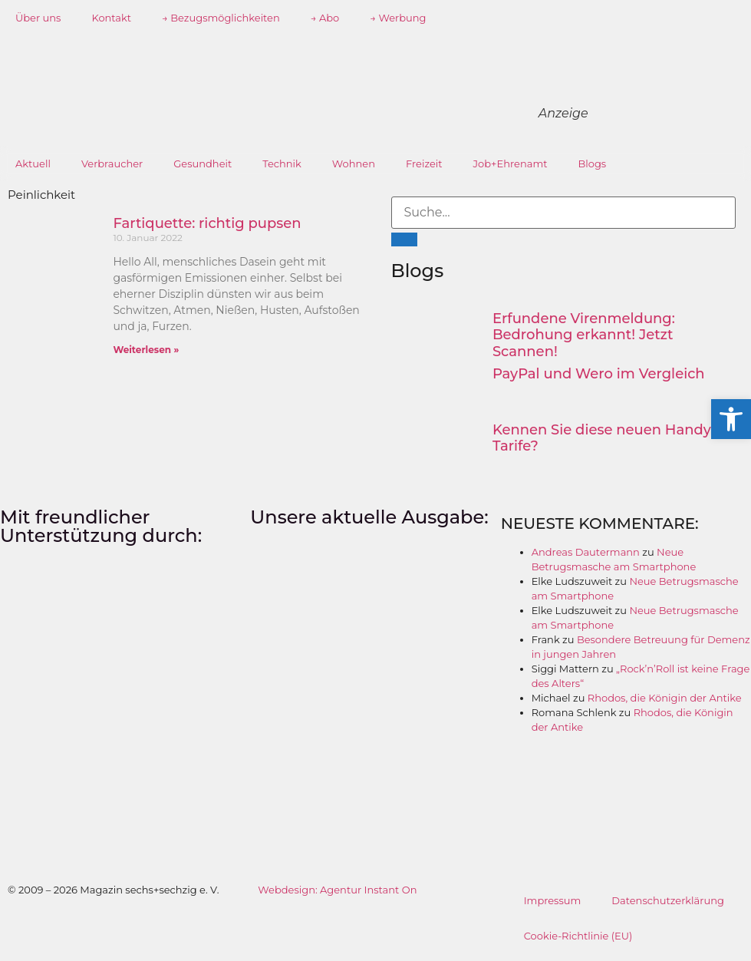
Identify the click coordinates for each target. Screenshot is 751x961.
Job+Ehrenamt (510, 163)
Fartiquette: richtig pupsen (207, 223)
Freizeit (424, 163)
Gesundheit (202, 163)
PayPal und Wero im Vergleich (598, 373)
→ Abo (325, 18)
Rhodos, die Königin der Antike (665, 698)
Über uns (38, 18)
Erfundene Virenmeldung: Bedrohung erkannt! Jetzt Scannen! (583, 335)
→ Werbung (398, 18)
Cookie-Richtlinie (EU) (578, 936)
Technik (281, 163)
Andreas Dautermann (586, 552)
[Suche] (404, 239)
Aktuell (33, 163)
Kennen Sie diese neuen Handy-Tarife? (604, 438)
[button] (731, 419)
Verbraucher (112, 163)
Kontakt (111, 18)
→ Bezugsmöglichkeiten (221, 18)
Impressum (552, 900)
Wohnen (353, 163)
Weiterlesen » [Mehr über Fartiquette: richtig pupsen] (146, 349)
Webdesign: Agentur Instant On (337, 889)
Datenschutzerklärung (667, 900)
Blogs (592, 163)
